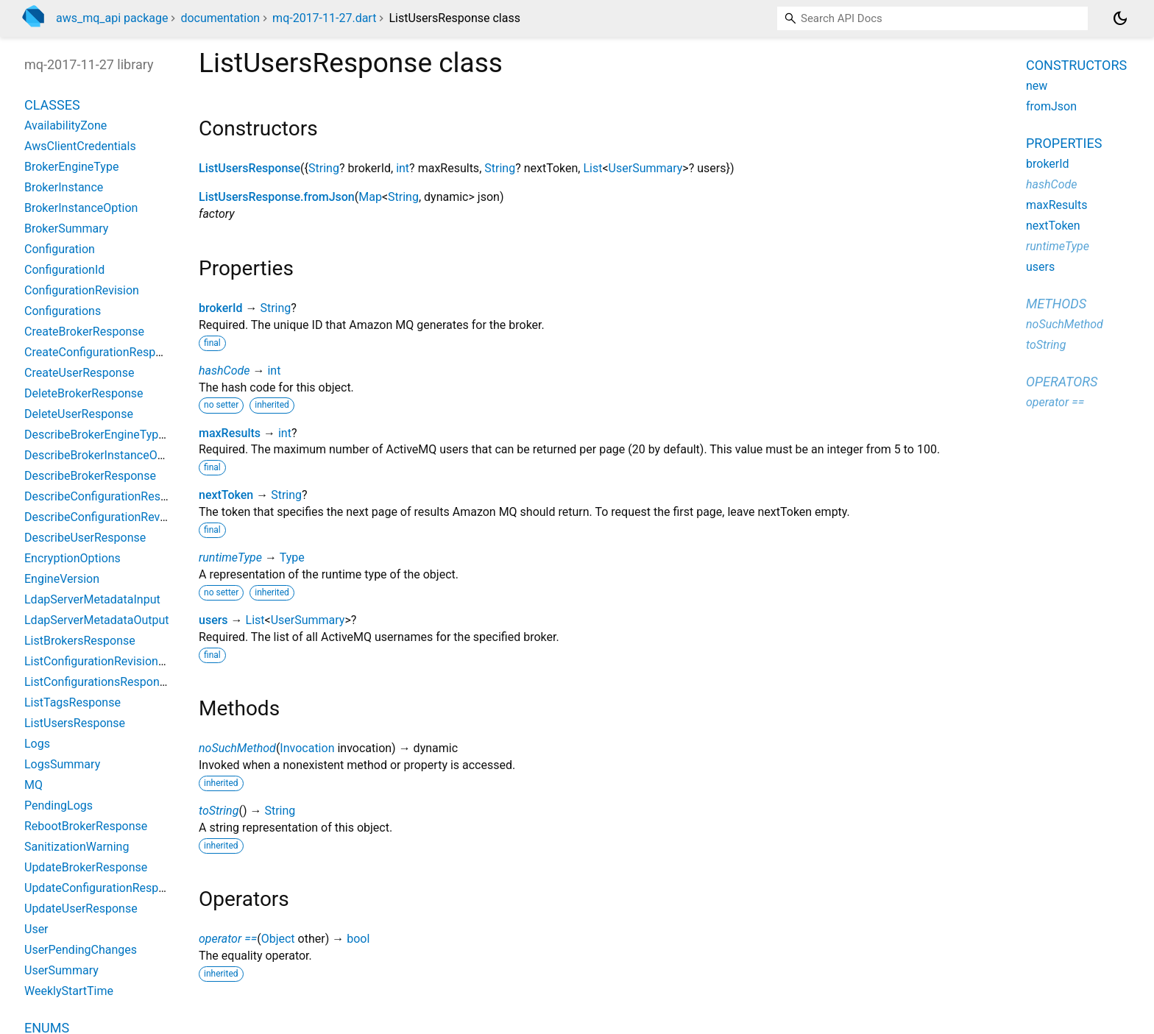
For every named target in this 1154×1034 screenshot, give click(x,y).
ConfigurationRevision (81, 290)
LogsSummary (62, 764)
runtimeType (230, 557)
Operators (1061, 381)
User (36, 929)
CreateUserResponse (79, 373)
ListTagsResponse (72, 702)
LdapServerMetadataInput (92, 599)
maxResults (230, 433)
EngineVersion (61, 579)
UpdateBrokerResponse (85, 867)
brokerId (221, 308)
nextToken (226, 495)
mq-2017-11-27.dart (324, 18)
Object (278, 939)
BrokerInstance (63, 187)
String (323, 168)
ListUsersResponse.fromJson (277, 197)
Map (370, 197)
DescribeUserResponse (85, 538)
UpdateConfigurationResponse (104, 888)
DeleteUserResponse (78, 414)
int (402, 168)
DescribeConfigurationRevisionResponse (130, 517)
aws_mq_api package (112, 18)
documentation (220, 18)
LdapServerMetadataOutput (96, 620)
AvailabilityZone (65, 125)
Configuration (59, 249)
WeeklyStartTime (68, 991)
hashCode (224, 371)
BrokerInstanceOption (81, 208)
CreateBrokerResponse (84, 332)
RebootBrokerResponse (85, 826)
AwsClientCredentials (80, 146)
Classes (52, 105)
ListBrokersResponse (79, 641)
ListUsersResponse (249, 168)
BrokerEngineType (71, 167)
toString (218, 811)
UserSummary (646, 168)
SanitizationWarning (76, 847)
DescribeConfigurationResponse (108, 496)
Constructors (1076, 65)
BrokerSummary (66, 229)
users (213, 620)
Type (292, 557)
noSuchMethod (237, 748)
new (1036, 86)
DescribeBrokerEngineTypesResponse (123, 435)
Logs (37, 744)
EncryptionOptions (72, 558)
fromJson (1051, 106)
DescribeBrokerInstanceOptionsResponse (132, 455)
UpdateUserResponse (81, 909)
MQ (33, 785)
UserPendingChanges (80, 950)
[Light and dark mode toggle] (1120, 18)
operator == (228, 939)
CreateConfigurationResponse (102, 352)
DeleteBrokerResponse (84, 393)
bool (358, 939)
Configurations (62, 311)
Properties (1064, 143)
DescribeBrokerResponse (90, 476)
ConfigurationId (64, 270)
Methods (1056, 303)
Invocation (307, 748)
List (592, 168)
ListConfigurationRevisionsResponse (120, 661)
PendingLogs (58, 805)
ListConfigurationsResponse (98, 682)
